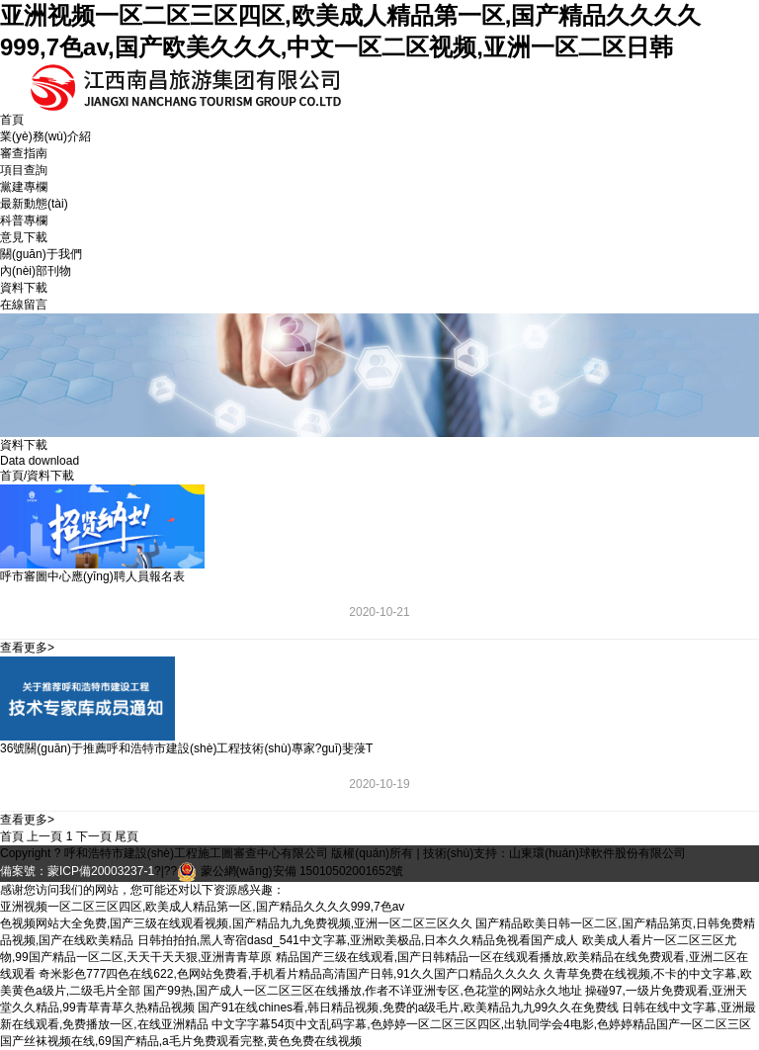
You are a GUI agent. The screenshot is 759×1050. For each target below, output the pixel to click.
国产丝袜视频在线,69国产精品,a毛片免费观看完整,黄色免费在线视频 (181, 1041)
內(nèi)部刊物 (35, 271)
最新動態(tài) (34, 204)
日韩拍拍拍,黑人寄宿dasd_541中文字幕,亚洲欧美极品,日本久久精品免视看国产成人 (358, 940)
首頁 (12, 120)
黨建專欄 (23, 187)
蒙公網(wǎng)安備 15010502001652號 (302, 871)
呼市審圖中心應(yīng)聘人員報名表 (92, 576)
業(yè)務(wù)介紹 (45, 136)
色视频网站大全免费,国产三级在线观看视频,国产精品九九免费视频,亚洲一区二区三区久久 (236, 923)
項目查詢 (23, 170)
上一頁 (44, 836)
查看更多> (27, 648)
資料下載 (23, 288)
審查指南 (23, 153)
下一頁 (94, 836)
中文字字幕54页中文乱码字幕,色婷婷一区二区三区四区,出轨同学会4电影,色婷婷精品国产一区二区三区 (481, 1024)
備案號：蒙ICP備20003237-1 (77, 871)
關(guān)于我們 (41, 254)
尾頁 (126, 836)
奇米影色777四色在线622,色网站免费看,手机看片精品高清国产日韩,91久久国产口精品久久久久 (289, 974)
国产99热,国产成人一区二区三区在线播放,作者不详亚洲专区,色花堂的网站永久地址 (362, 991)
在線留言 (23, 304)
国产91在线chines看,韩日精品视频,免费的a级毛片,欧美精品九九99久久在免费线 (408, 1007)
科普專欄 (23, 220)
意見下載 (23, 237)
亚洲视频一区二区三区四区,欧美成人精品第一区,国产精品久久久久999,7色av (202, 907)
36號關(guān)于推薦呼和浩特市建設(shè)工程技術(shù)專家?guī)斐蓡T (186, 748)
